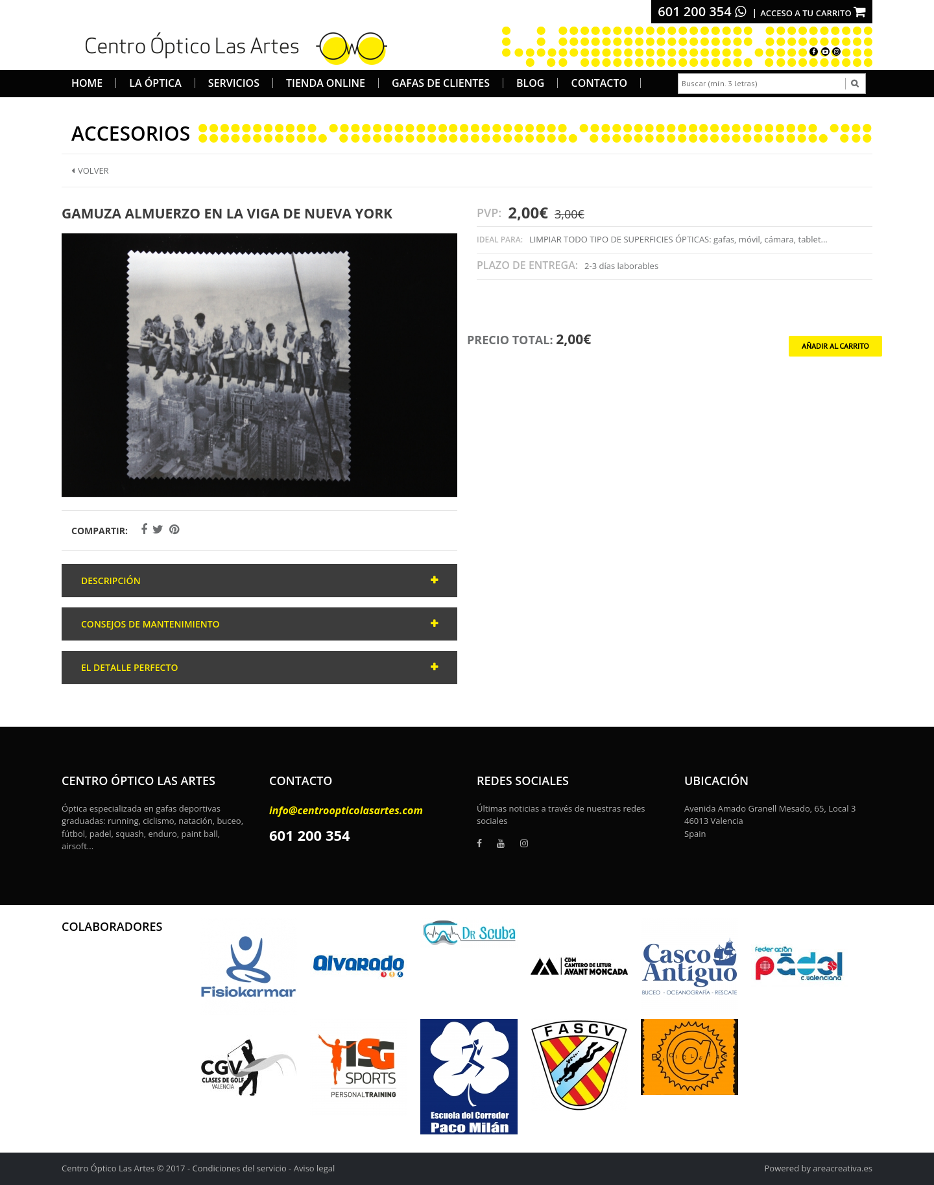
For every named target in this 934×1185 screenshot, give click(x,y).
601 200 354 (702, 11)
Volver (90, 170)
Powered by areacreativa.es (818, 1168)
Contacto (599, 83)
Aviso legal (314, 1168)
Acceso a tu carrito (813, 13)
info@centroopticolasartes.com (346, 810)
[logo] (232, 47)
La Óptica (155, 83)
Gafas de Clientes (441, 83)
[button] (445, 245)
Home (86, 83)
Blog (530, 83)
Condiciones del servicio (240, 1168)
